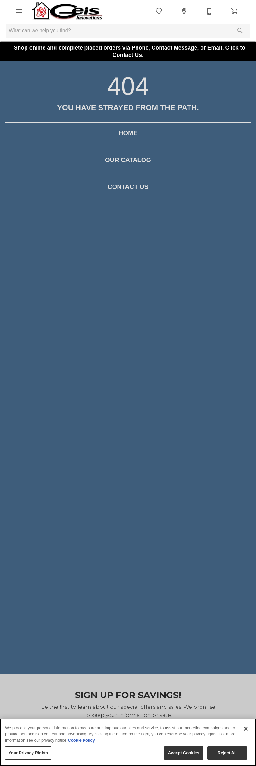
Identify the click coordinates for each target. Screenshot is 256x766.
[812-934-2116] (209, 11)
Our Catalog (128, 160)
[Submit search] (240, 30)
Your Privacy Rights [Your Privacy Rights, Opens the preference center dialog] (28, 753)
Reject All (227, 753)
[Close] (246, 729)
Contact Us (128, 187)
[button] (18, 11)
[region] (128, 742)
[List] (158, 11)
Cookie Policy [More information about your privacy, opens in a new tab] (81, 740)
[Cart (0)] (234, 11)
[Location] (184, 11)
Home (128, 133)
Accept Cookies (183, 753)
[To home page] (68, 11)
